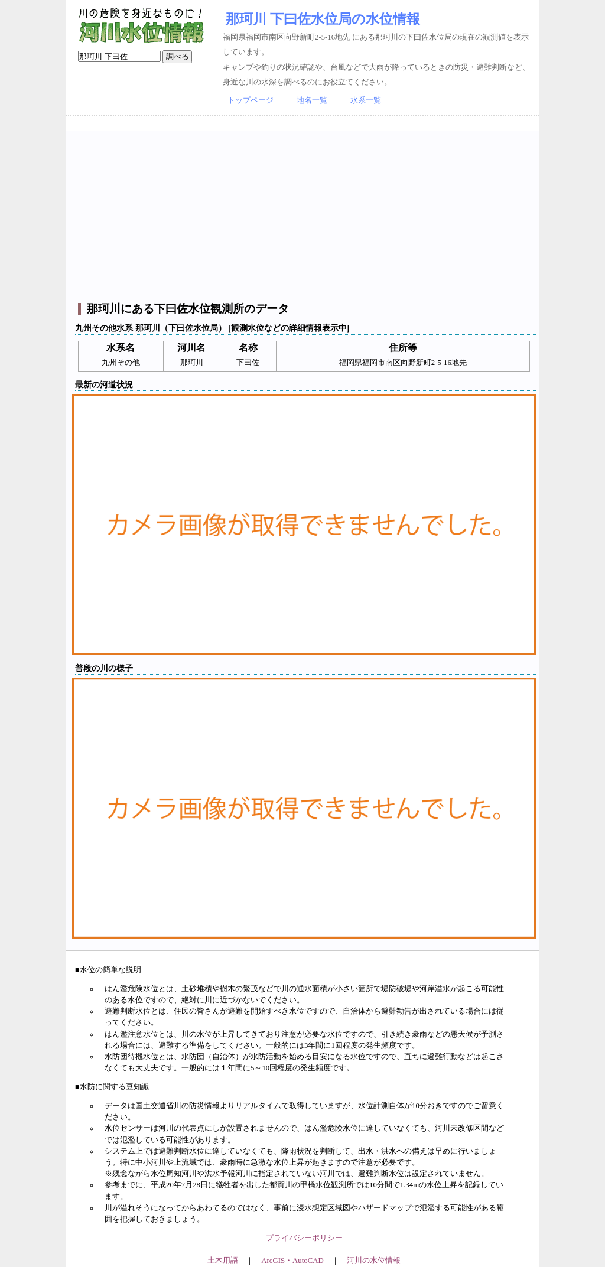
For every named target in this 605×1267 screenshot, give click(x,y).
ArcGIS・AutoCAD (292, 1260)
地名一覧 (312, 100)
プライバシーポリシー (304, 1238)
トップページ (250, 100)
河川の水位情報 (374, 1260)
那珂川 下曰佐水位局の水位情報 (323, 19)
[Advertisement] (304, 213)
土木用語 (222, 1260)
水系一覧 (365, 100)
